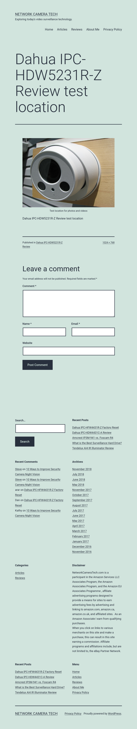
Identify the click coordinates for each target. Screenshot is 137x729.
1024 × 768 (109, 242)
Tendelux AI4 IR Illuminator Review (93, 448)
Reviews (76, 29)
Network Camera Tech (36, 14)
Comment (29, 286)
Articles (62, 29)
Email (75, 323)
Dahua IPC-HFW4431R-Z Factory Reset (95, 427)
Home (49, 29)
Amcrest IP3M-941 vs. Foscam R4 (92, 437)
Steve (18, 469)
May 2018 (78, 484)
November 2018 (82, 469)
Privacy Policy (112, 29)
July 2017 (78, 510)
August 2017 (80, 505)
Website (27, 342)
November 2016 (82, 551)
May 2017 (78, 520)
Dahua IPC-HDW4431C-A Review (91, 432)
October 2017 (80, 495)
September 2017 (82, 500)
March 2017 (79, 531)
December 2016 (81, 546)
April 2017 (78, 525)
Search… (20, 420)
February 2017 (81, 536)
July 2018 (78, 474)
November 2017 (82, 489)
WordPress (114, 713)
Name (27, 323)
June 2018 (78, 479)
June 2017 (78, 515)
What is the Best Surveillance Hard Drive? (97, 443)
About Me (92, 29)
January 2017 (80, 541)
